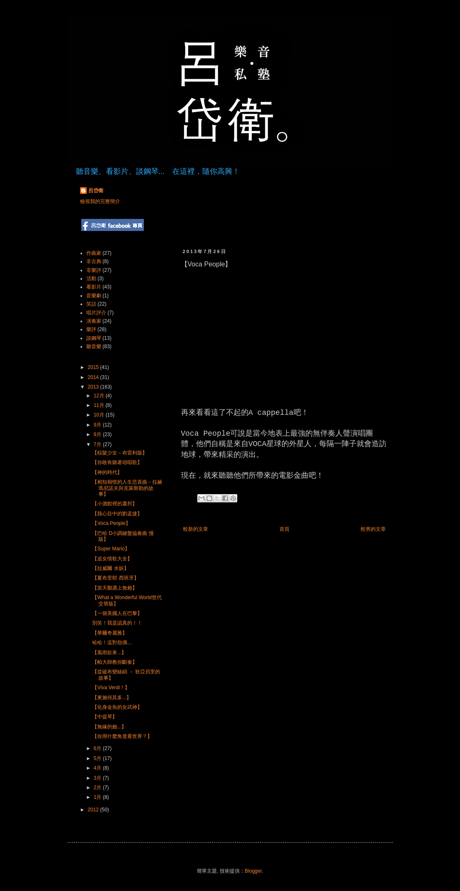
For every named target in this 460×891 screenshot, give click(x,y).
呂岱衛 (95, 190)
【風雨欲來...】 (109, 652)
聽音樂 (93, 346)
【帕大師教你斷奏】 (114, 662)
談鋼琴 (93, 338)
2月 (98, 788)
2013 (94, 387)
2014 (94, 377)
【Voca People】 (111, 523)
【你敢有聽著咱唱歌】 (117, 462)
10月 (99, 415)
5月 (98, 758)
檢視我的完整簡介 (100, 201)
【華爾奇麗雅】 (109, 633)
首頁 (284, 529)
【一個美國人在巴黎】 (117, 613)
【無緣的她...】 (109, 727)
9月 (98, 425)
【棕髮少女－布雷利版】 (119, 453)
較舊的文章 (373, 529)
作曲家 (93, 253)
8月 (98, 434)
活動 (91, 278)
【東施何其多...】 (111, 697)
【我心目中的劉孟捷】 (117, 514)
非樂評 (93, 270)
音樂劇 (93, 296)
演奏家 (93, 321)
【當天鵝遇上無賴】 (114, 588)
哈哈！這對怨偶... (111, 642)
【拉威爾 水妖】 (110, 568)
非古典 (93, 261)
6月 (98, 748)
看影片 (93, 287)
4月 (98, 768)
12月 (99, 396)
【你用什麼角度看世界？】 (122, 736)
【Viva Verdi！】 (111, 687)
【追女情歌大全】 (112, 559)
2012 (94, 810)
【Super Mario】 (110, 549)
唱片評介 (96, 313)
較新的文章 (195, 529)
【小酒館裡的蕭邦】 (114, 504)
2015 (94, 367)
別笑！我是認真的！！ (117, 623)
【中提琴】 (104, 717)
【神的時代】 (107, 472)
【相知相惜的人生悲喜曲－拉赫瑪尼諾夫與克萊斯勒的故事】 (127, 488)
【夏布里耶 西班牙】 (115, 578)
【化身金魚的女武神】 (117, 707)
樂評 (91, 329)
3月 (98, 778)
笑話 (91, 304)
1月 (98, 797)
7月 (98, 444)
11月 (99, 405)
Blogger (253, 871)
